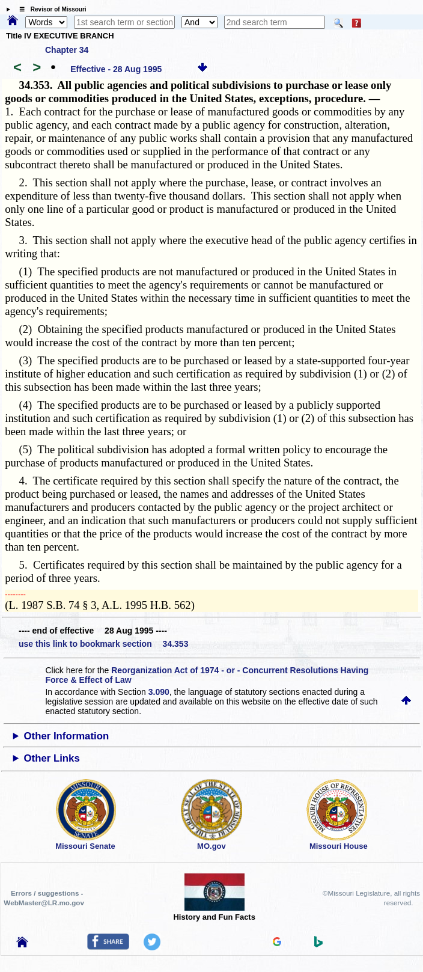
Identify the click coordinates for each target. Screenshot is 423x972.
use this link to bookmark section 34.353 (103, 644)
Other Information (66, 736)
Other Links (51, 758)
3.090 (158, 692)
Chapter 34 (66, 50)
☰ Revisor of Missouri (50, 9)
